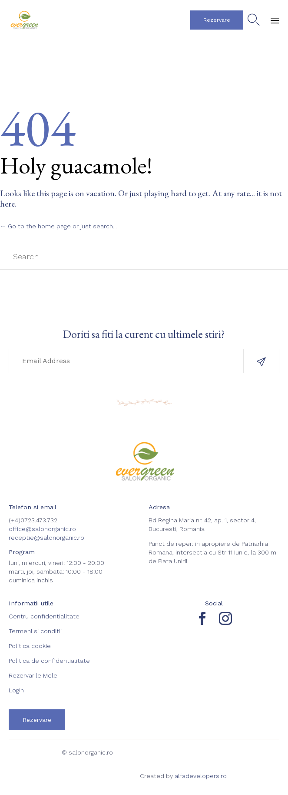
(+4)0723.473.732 (33, 520)
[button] (216, 20)
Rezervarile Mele (33, 675)
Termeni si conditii (35, 631)
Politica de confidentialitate (49, 660)
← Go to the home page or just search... (58, 226)
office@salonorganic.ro (42, 528)
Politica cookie (30, 645)
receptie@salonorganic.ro (46, 537)
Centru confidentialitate (44, 616)
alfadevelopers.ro (201, 775)
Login (16, 690)
